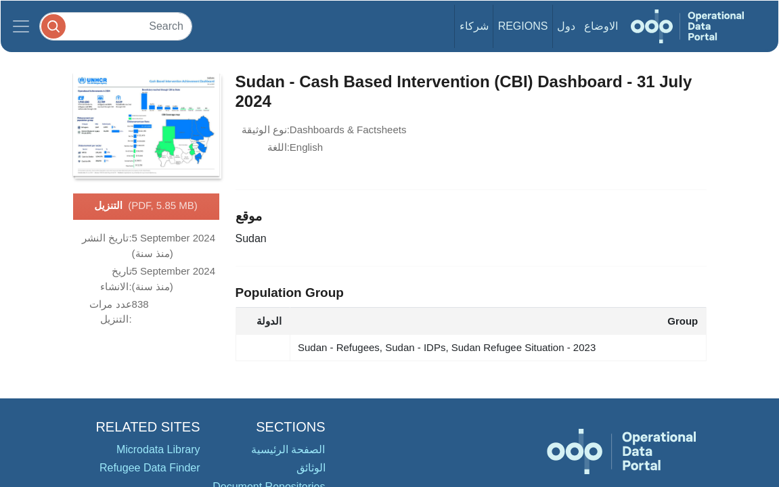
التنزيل (145, 206)
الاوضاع (601, 26)
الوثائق (311, 467)
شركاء (474, 26)
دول (566, 26)
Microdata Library (158, 449)
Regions (523, 26)
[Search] (115, 26)
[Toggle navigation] (21, 26)
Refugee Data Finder (149, 467)
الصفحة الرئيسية (288, 449)
